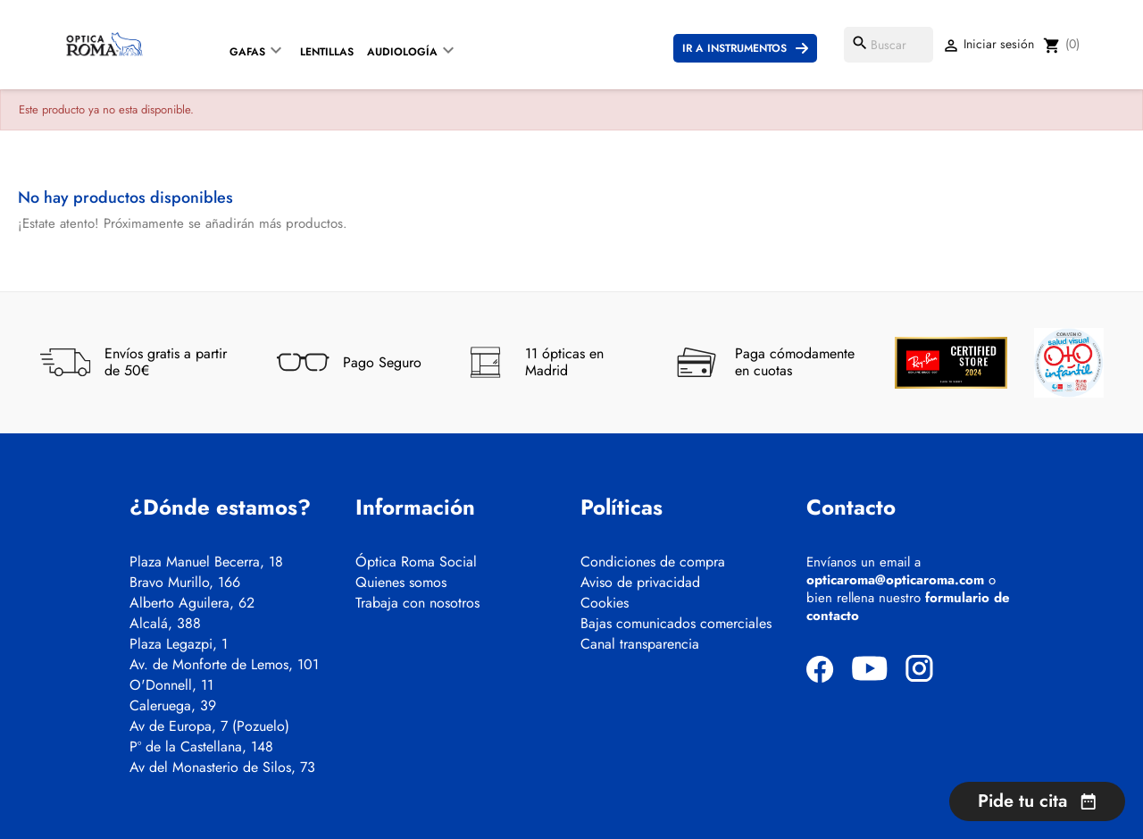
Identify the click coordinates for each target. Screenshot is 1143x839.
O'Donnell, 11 (171, 685)
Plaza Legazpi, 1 (178, 644)
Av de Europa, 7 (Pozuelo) (209, 726)
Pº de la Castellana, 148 (201, 747)
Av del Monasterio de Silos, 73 (222, 767)
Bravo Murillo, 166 (184, 582)
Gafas (247, 52)
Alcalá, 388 (165, 624)
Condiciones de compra (652, 562)
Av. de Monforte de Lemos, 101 (224, 665)
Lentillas (327, 52)
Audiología (402, 52)
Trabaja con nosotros (417, 603)
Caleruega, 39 (172, 706)
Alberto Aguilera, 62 (191, 603)
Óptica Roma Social (416, 562)
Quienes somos (400, 582)
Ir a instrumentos (734, 48)
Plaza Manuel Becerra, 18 (206, 562)
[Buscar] (888, 45)
